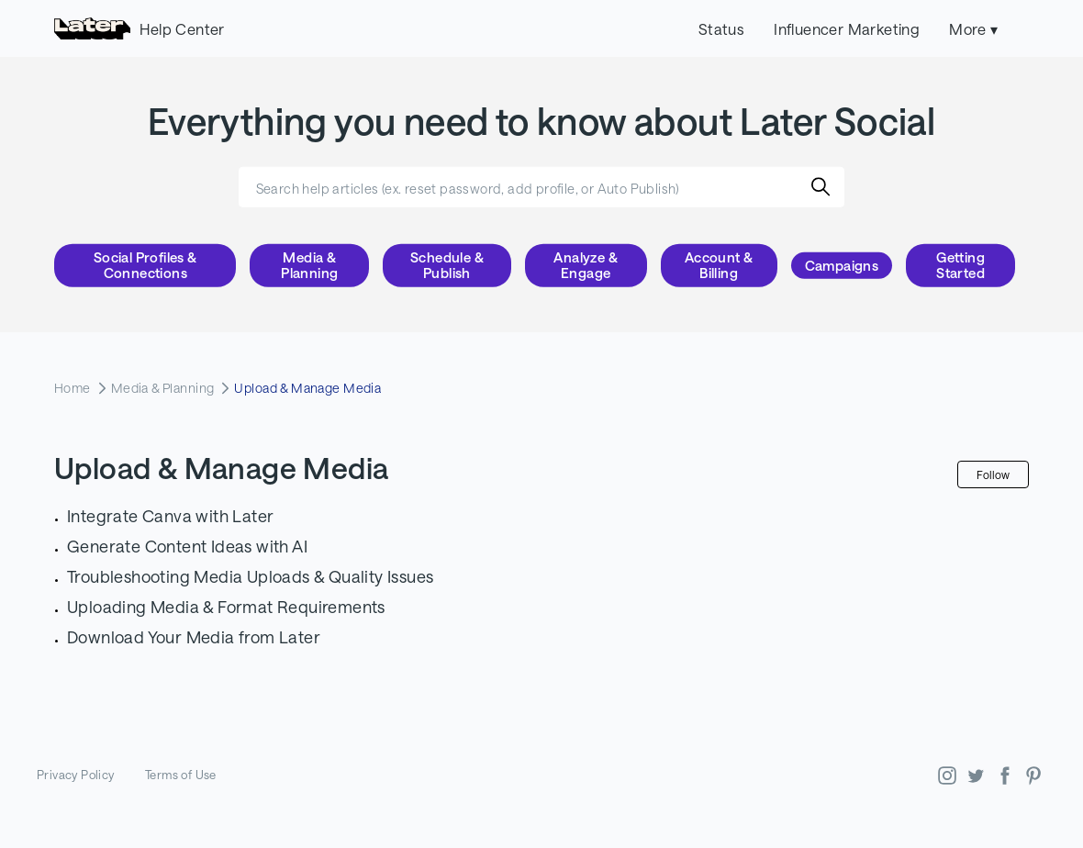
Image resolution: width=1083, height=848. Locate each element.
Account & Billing (719, 265)
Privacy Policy (76, 774)
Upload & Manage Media (307, 388)
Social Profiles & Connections (145, 265)
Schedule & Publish (447, 265)
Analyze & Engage (585, 265)
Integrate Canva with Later (170, 516)
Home (72, 388)
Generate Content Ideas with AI (187, 546)
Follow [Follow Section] (993, 474)
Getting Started (960, 265)
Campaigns (842, 265)
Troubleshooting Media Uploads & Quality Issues (250, 576)
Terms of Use (181, 774)
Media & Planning (309, 265)
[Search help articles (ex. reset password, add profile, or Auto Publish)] (541, 187)
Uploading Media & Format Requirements (226, 607)
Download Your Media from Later (193, 637)
